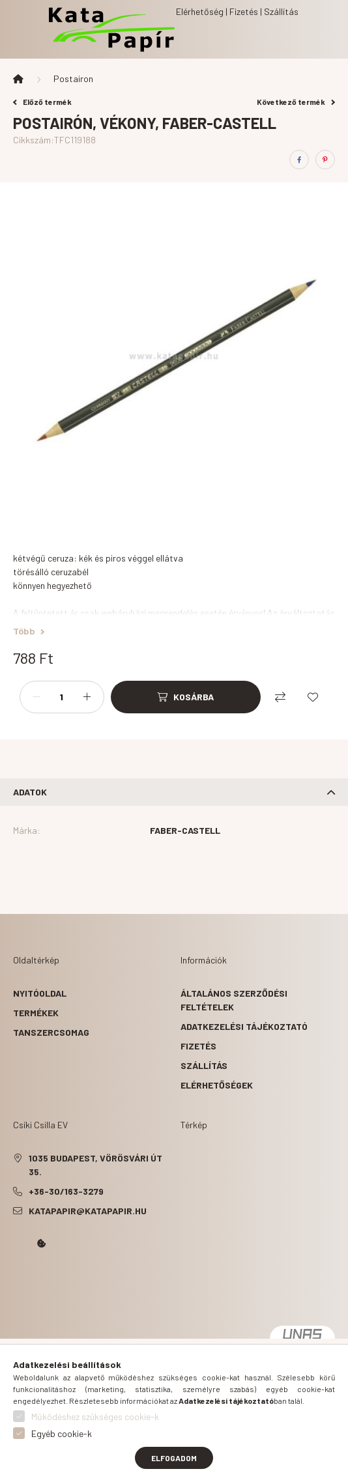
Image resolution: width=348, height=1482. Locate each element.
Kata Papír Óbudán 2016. (16, 1280)
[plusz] (87, 697)
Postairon (73, 78)
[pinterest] (325, 159)
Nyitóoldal (39, 993)
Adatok (30, 791)
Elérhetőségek (217, 1084)
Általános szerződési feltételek (234, 1000)
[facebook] (299, 159)
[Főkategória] (18, 79)
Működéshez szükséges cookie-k (95, 1416)
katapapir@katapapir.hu (88, 1210)
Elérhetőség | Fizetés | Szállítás (237, 11)
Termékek (36, 1012)
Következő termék (296, 101)
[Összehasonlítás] (280, 697)
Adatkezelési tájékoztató (244, 1026)
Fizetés (198, 1045)
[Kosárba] (186, 697)
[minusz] (36, 697)
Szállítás (204, 1065)
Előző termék (42, 101)
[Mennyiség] (62, 697)
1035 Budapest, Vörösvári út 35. (95, 1164)
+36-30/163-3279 (66, 1191)
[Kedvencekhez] (313, 697)
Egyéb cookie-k (61, 1433)
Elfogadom (174, 1457)
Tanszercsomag (51, 1032)
